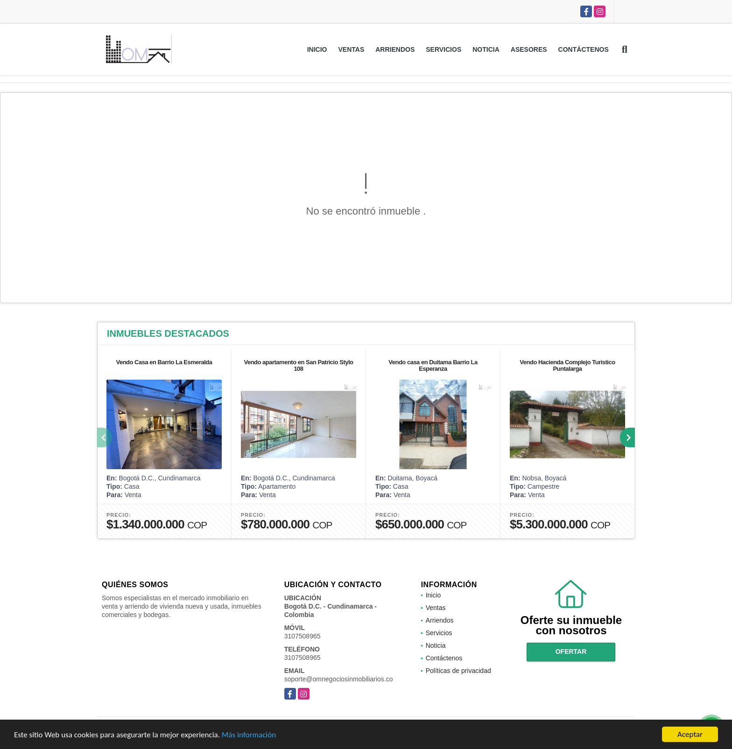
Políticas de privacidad (458, 670)
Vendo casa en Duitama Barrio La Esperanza (432, 365)
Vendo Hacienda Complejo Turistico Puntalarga (567, 365)
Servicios (443, 49)
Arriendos (395, 49)
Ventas (351, 49)
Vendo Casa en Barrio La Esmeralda (164, 362)
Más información (249, 736)
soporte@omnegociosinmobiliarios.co (338, 679)
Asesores (529, 49)
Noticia (486, 49)
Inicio (317, 49)
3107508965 (302, 636)
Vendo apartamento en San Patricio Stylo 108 (298, 365)
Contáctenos (583, 49)
